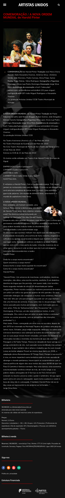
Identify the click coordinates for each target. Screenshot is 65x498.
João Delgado (54, 117)
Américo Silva (42, 75)
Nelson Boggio (29, 117)
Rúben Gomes (42, 117)
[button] (4, 4)
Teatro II (31, 158)
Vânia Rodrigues (32, 81)
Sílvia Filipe (44, 78)
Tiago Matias (19, 81)
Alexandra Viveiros (27, 75)
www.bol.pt (23, 443)
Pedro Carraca (32, 78)
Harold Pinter (31, 72)
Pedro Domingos (33, 84)
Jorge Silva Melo (29, 123)
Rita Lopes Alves (15, 84)
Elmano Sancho (9, 120)
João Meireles (20, 78)
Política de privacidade (9, 474)
